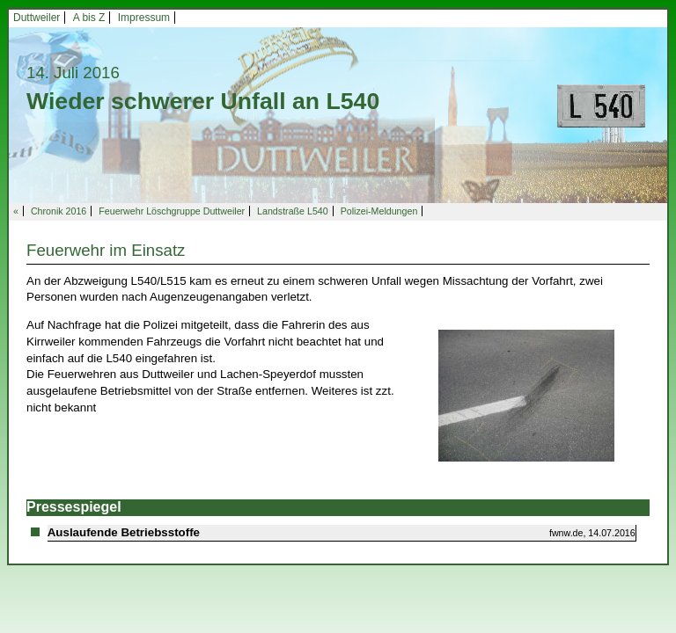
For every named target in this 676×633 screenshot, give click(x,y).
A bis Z (89, 17)
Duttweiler (36, 17)
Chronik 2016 (58, 211)
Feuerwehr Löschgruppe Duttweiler (172, 211)
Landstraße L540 (292, 211)
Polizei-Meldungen (379, 211)
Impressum (144, 17)
